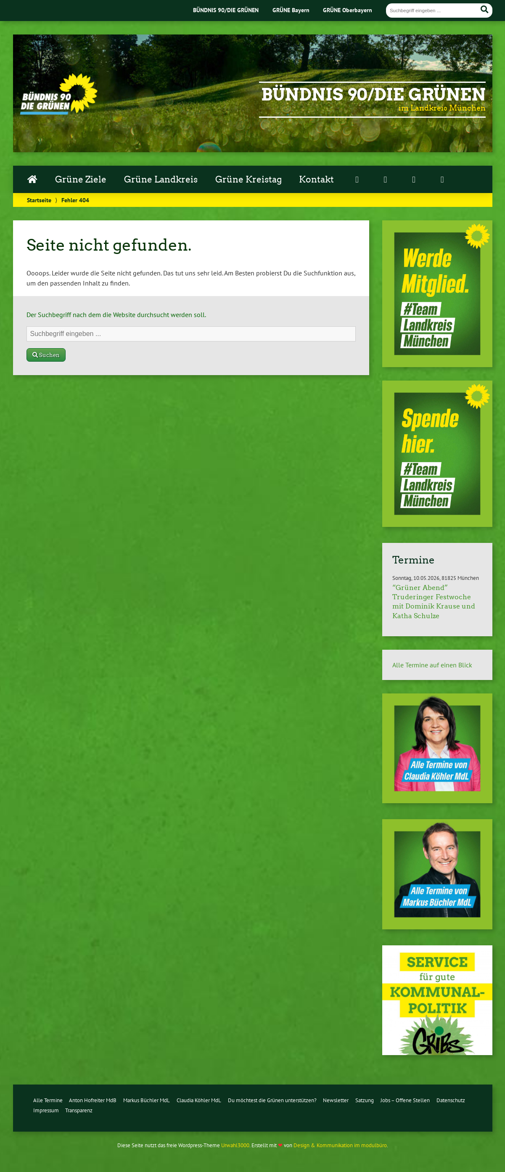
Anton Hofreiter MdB (92, 1100)
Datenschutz (450, 1100)
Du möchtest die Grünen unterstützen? (272, 1100)
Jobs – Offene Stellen (405, 1100)
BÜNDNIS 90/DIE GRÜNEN (226, 10)
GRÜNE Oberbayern (347, 10)
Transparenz (79, 1110)
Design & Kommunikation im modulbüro (340, 1145)
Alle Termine (48, 1100)
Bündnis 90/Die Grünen (373, 95)
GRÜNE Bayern (290, 10)
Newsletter (336, 1100)
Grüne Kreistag (248, 179)
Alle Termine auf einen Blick (432, 665)
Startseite (39, 200)
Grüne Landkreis (161, 179)
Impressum (46, 1110)
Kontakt (316, 179)
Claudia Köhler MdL (199, 1100)
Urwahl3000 (235, 1145)
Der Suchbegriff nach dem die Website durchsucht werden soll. (116, 314)
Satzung (364, 1100)
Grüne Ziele (80, 179)
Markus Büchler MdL (146, 1100)
